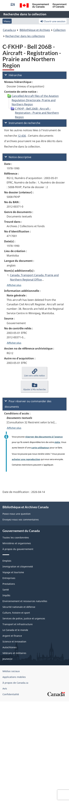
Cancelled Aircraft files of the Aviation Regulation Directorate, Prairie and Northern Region (35, 100)
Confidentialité (10, 694)
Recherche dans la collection (24, 14)
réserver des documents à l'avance (44, 436)
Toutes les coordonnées (15, 537)
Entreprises (8, 578)
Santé (5, 589)
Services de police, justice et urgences (23, 618)
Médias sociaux (11, 671)
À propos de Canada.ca (15, 682)
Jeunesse (7, 658)
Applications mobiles (14, 677)
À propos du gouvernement (17, 549)
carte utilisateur (40, 447)
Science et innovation (14, 641)
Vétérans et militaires (14, 653)
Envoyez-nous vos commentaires (20, 519)
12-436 (22, 135)
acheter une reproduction (26, 459)
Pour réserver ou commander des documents (28, 404)
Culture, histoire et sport (16, 612)
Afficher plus (14, 285)
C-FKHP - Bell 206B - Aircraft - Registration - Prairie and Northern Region (37, 113)
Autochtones (9, 647)
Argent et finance (12, 635)
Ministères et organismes (16, 543)
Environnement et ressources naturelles (24, 601)
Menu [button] (7, 21)
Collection (59, 30)
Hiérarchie (13, 75)
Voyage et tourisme (13, 572)
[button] (34, 373)
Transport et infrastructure (17, 624)
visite (57, 442)
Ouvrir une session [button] (52, 21)
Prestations (8, 583)
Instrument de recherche (22, 123)
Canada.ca (9, 30)
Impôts (6, 595)
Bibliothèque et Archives (35, 30)
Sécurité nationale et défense (18, 606)
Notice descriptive (18, 157)
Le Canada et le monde (15, 630)
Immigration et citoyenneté (17, 566)
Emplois (6, 560)
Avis (4, 688)
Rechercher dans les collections (25, 36)
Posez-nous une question (16, 513)
